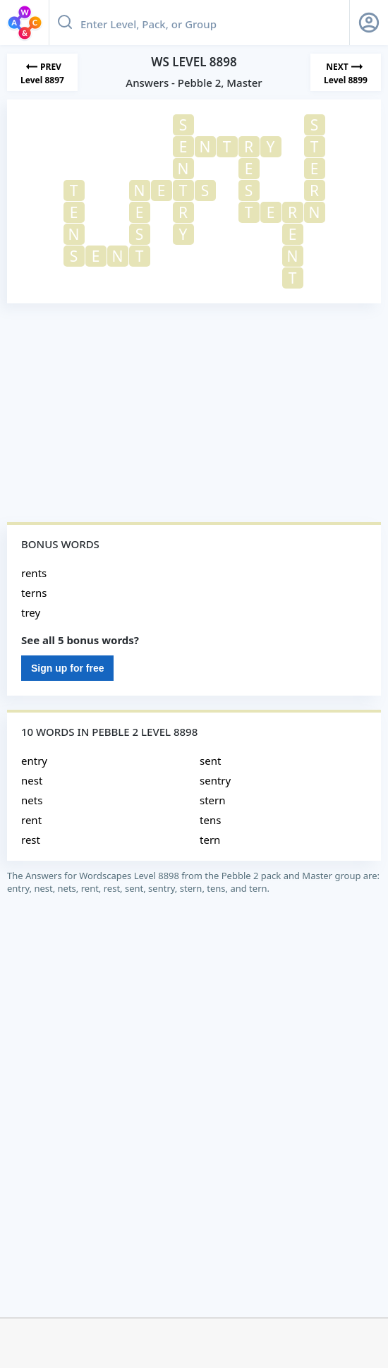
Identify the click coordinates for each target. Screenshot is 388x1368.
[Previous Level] (42, 72)
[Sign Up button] (369, 22)
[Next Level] (345, 72)
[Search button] (64, 22)
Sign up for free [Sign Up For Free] (67, 668)
